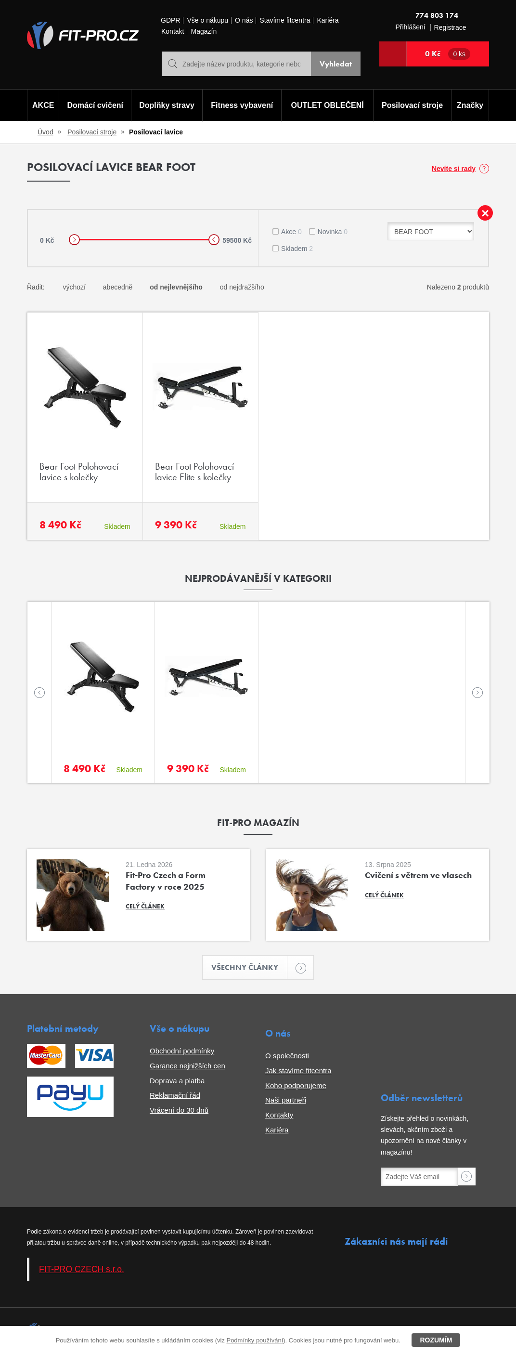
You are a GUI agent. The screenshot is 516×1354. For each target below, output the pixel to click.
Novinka (333, 232)
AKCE (43, 105)
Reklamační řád (175, 1095)
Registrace (450, 27)
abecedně (118, 287)
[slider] (74, 239)
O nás (244, 20)
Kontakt (172, 31)
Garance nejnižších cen (187, 1066)
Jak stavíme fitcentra (298, 1070)
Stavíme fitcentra (284, 20)
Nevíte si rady (454, 168)
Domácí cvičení (95, 105)
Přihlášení (410, 27)
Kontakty (279, 1115)
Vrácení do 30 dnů (179, 1110)
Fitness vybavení (242, 105)
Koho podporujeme (295, 1085)
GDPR (170, 20)
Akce (291, 232)
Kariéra (327, 20)
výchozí (74, 287)
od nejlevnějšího (176, 287)
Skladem (297, 248)
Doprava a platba (177, 1081)
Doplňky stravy (166, 105)
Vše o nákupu (207, 20)
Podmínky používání (254, 1340)
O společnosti (287, 1056)
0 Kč (447, 54)
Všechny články (249, 967)
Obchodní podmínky (182, 1051)
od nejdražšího (242, 287)
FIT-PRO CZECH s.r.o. (81, 1269)
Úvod (45, 132)
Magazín (204, 31)
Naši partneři (285, 1100)
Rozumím (436, 1340)
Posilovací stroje (412, 105)
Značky (470, 105)
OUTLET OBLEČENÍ (327, 105)
